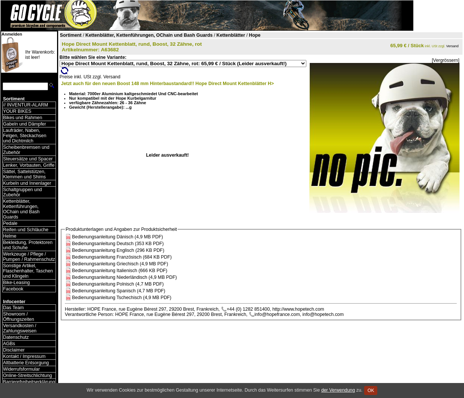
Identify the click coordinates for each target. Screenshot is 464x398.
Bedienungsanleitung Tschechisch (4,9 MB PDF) (122, 297)
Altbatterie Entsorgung (26, 362)
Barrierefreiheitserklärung (29, 382)
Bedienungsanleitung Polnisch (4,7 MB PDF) (118, 284)
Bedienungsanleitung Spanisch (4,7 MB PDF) (118, 290)
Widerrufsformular (21, 369)
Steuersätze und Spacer (28, 159)
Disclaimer (14, 350)
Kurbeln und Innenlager (27, 183)
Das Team (13, 307)
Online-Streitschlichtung (27, 375)
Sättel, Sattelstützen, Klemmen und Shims (24, 174)
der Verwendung (338, 390)
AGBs (9, 343)
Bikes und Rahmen (22, 117)
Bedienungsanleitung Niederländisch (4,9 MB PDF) (124, 277)
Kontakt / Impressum (24, 356)
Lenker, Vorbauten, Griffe (28, 165)
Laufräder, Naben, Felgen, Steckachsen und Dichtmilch (24, 136)
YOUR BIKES (17, 111)
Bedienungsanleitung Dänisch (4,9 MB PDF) (117, 236)
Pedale (10, 223)
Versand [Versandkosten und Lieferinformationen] (452, 46)
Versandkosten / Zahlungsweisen (19, 328)
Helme (10, 236)
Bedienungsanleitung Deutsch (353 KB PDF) (118, 243)
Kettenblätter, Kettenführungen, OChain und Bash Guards (21, 209)
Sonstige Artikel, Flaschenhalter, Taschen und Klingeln (28, 271)
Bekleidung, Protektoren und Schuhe (28, 245)
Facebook (13, 289)
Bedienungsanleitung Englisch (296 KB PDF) (118, 250)
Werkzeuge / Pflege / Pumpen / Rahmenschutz (29, 256)
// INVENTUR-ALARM (25, 105)
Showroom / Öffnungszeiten (18, 316)
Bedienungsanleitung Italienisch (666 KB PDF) (119, 270)
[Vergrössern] (445, 60)
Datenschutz (16, 337)
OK (370, 390)
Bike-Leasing (16, 282)
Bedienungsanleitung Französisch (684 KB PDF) (122, 257)
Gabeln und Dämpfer (24, 124)
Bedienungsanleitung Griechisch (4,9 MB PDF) (120, 263)
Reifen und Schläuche (25, 229)
